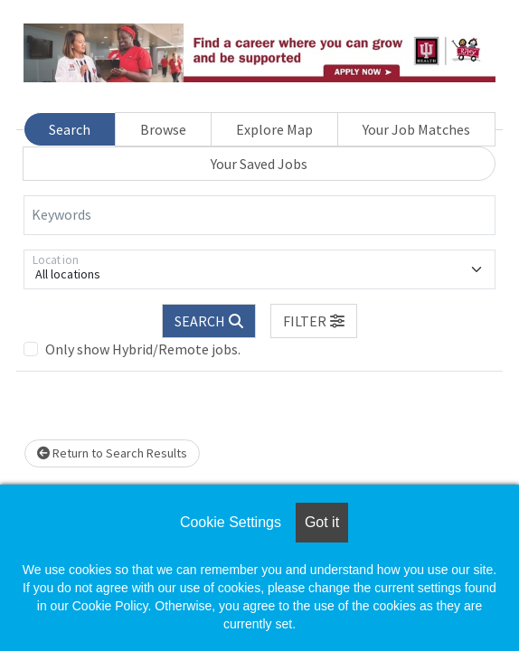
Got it (322, 522)
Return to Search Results (112, 453)
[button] (313, 321)
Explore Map (274, 129)
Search (69, 129)
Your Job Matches (416, 129)
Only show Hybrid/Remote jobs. (143, 349)
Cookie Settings (230, 522)
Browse (163, 129)
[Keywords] (259, 215)
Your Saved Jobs (259, 164)
